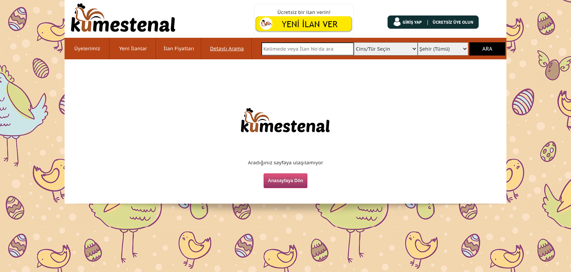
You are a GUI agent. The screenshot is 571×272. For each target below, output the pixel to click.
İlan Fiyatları (179, 48)
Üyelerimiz (87, 48)
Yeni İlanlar (133, 48)
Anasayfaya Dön (285, 180)
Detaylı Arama (227, 48)
